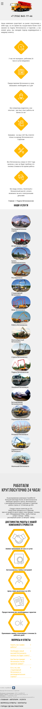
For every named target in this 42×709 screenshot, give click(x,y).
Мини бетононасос (21, 309)
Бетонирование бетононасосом (21, 402)
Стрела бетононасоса (21, 356)
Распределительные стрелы (21, 229)
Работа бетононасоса (21, 324)
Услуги (23, 699)
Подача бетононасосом (21, 371)
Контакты (22, 703)
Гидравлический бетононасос (21, 449)
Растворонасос (21, 277)
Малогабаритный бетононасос (21, 340)
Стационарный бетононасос (21, 293)
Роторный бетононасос (21, 433)
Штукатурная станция (21, 245)
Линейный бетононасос (21, 386)
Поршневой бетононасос (21, 418)
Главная (4, 699)
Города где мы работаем (12, 706)
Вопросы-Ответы (8, 703)
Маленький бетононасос (21, 465)
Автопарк (14, 699)
